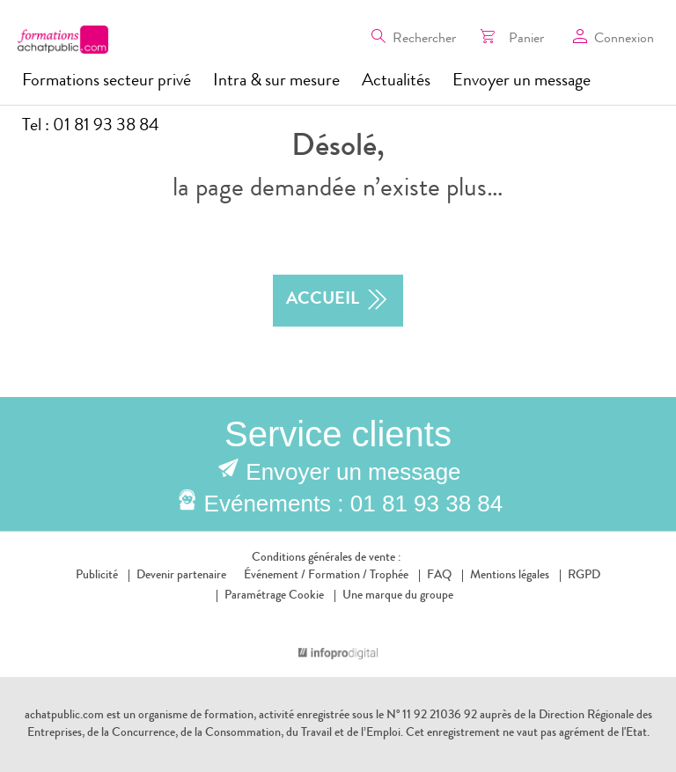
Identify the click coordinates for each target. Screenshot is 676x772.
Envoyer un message (521, 82)
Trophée (389, 576)
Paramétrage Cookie (274, 596)
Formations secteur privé (106, 82)
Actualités (396, 82)
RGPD (584, 576)
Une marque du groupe (393, 596)
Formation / (337, 576)
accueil (338, 301)
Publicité (97, 576)
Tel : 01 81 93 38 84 (90, 127)
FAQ (439, 576)
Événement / (274, 576)
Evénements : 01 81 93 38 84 (353, 503)
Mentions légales (509, 576)
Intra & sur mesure (276, 82)
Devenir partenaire (181, 576)
